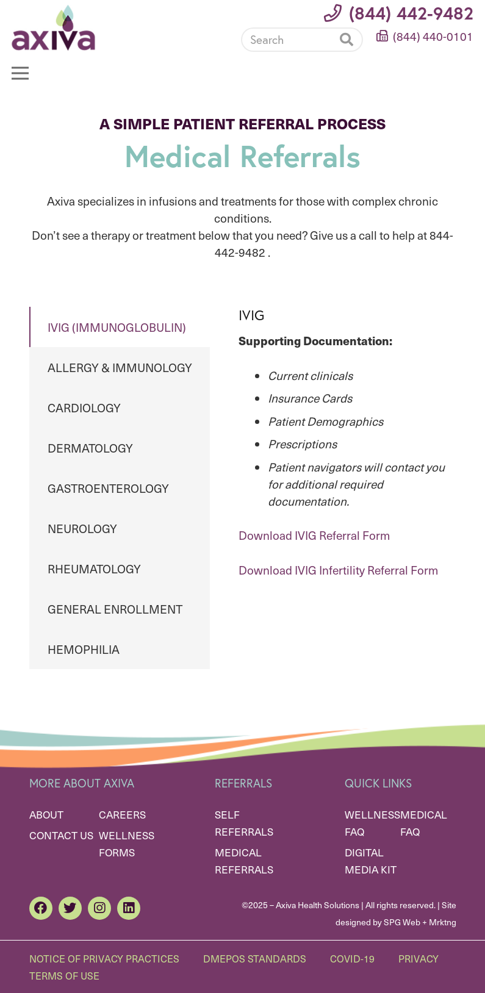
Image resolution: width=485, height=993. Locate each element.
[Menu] (20, 73)
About (46, 814)
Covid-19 (352, 958)
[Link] (53, 28)
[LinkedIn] (128, 908)
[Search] (302, 39)
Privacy (418, 958)
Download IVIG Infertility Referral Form (338, 569)
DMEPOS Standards (254, 958)
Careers (122, 814)
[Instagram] (99, 908)
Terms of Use (64, 975)
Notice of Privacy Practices (104, 958)
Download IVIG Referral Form (314, 534)
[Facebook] (40, 908)
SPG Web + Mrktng (420, 922)
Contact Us (61, 835)
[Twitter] (70, 908)
